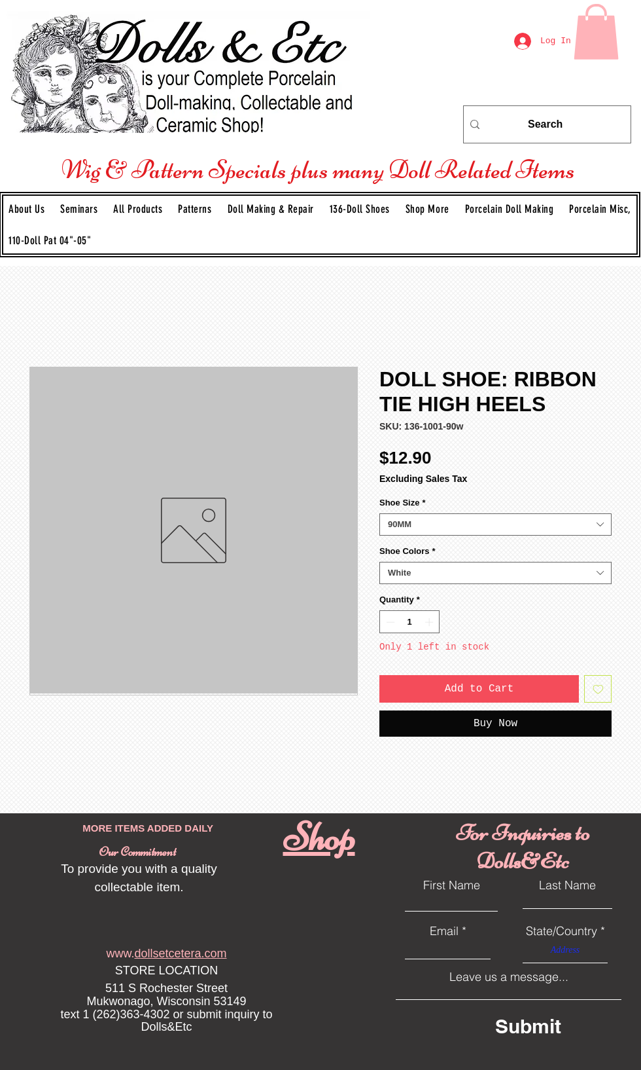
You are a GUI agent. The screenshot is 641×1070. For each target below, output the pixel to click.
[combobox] (495, 524)
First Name (451, 885)
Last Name (567, 885)
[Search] (545, 124)
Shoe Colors (407, 551)
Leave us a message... (508, 977)
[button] (195, 209)
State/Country (561, 931)
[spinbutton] (410, 622)
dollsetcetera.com (180, 953)
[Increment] (430, 622)
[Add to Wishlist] (598, 689)
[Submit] (552, 1026)
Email (444, 931)
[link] (596, 32)
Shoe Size (402, 502)
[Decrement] (389, 622)
